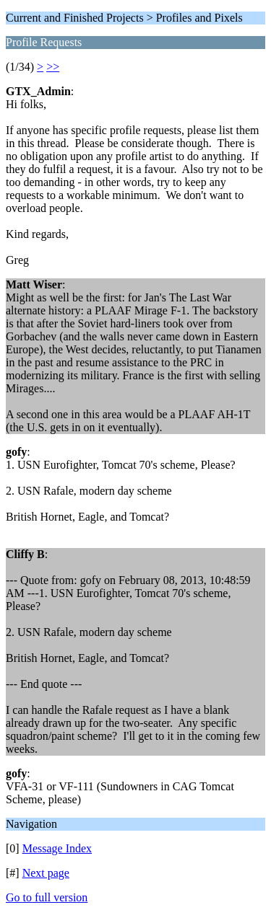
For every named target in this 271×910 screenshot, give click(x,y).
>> (52, 67)
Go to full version (46, 897)
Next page (45, 873)
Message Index (57, 848)
